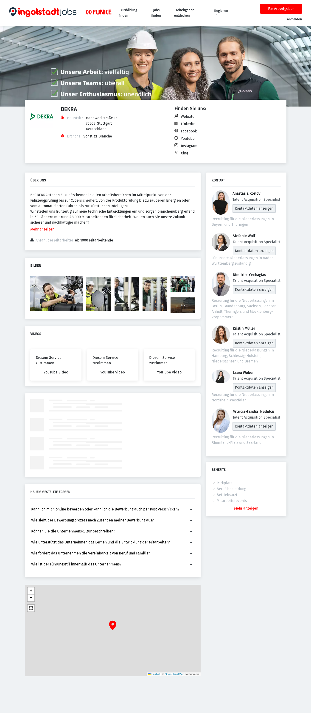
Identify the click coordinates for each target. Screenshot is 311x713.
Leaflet (154, 674)
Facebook (189, 131)
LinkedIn (188, 124)
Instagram (189, 146)
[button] (113, 625)
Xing (184, 153)
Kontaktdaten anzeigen (254, 208)
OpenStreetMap (174, 674)
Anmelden (294, 19)
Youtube (188, 138)
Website (187, 116)
